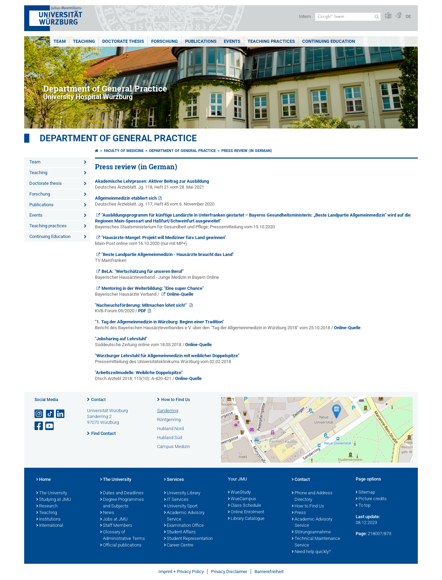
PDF (142, 310)
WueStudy (239, 492)
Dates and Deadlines (122, 493)
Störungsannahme (311, 532)
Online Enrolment (246, 512)
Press (299, 513)
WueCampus (242, 499)
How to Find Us (175, 399)
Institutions (48, 519)
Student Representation (188, 539)
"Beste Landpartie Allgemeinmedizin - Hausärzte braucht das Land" (168, 254)
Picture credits (371, 499)
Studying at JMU (53, 500)
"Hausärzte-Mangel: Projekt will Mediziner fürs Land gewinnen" (164, 237)
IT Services (176, 500)
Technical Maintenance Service (316, 542)
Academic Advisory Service (184, 516)
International (49, 526)
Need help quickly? (311, 552)
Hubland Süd (169, 437)
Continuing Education (328, 41)
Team (60, 41)
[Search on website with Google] (348, 17)
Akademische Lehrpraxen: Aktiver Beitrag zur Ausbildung (152, 181)
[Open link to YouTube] (50, 426)
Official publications (121, 545)
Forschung (164, 41)
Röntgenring (169, 419)
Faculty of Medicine (124, 151)
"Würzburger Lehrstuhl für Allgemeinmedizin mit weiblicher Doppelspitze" (167, 355)
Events (232, 41)
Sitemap (365, 492)
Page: (361, 533)
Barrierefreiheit (269, 571)
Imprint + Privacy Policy (181, 571)
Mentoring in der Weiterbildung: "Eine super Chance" (153, 288)
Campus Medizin (173, 446)
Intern (305, 16)
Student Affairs (180, 532)
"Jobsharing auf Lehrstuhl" (121, 338)
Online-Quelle (180, 294)
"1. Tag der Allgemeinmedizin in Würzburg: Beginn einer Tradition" (159, 321)
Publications (201, 41)
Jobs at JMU (114, 519)
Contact (98, 399)
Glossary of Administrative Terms (122, 535)
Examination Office (184, 526)
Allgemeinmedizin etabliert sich (126, 198)
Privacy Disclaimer (229, 571)
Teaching (84, 41)
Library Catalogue (246, 519)
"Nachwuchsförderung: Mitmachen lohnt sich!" (141, 305)
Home (43, 480)
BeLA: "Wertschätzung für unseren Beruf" (143, 271)
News (107, 513)
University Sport (181, 506)
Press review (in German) (246, 151)
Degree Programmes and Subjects (122, 503)
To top (363, 506)
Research (47, 506)
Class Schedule (244, 506)
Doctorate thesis (123, 41)
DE (408, 16)
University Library (182, 493)
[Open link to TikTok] (50, 414)
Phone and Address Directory (312, 496)
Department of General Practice (118, 138)
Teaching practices (271, 41)
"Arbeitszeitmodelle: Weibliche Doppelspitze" (139, 372)
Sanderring (167, 410)
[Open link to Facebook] (39, 426)
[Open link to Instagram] (39, 414)
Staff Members (116, 526)
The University (51, 493)
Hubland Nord (170, 428)
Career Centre (178, 545)
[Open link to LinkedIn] (61, 414)
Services (174, 480)
